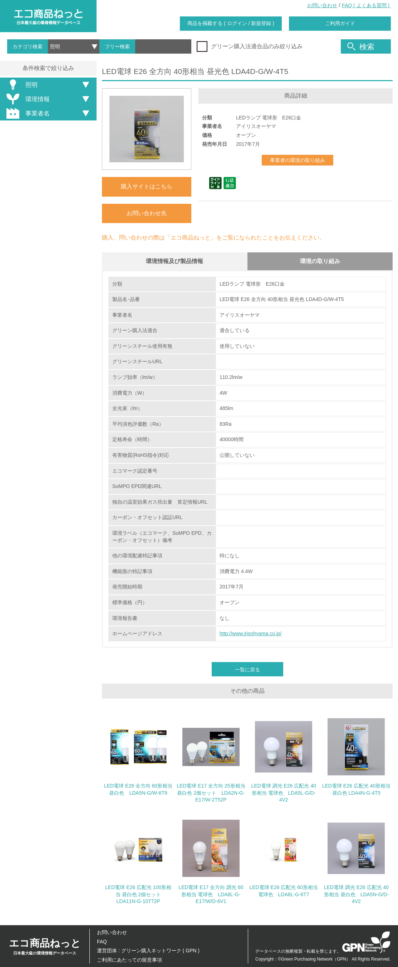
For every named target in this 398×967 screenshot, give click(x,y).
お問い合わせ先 (147, 213)
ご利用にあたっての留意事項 (129, 960)
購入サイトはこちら (146, 186)
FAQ (102, 941)
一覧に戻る (247, 670)
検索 (360, 46)
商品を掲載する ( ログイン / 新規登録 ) (230, 23)
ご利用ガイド (340, 23)
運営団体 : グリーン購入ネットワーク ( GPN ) (148, 950)
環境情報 (27, 99)
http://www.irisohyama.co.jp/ (251, 634)
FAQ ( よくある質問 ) (366, 5)
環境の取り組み (320, 261)
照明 (21, 84)
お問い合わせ (322, 5)
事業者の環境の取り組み (297, 160)
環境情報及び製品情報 (174, 261)
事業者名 (27, 113)
